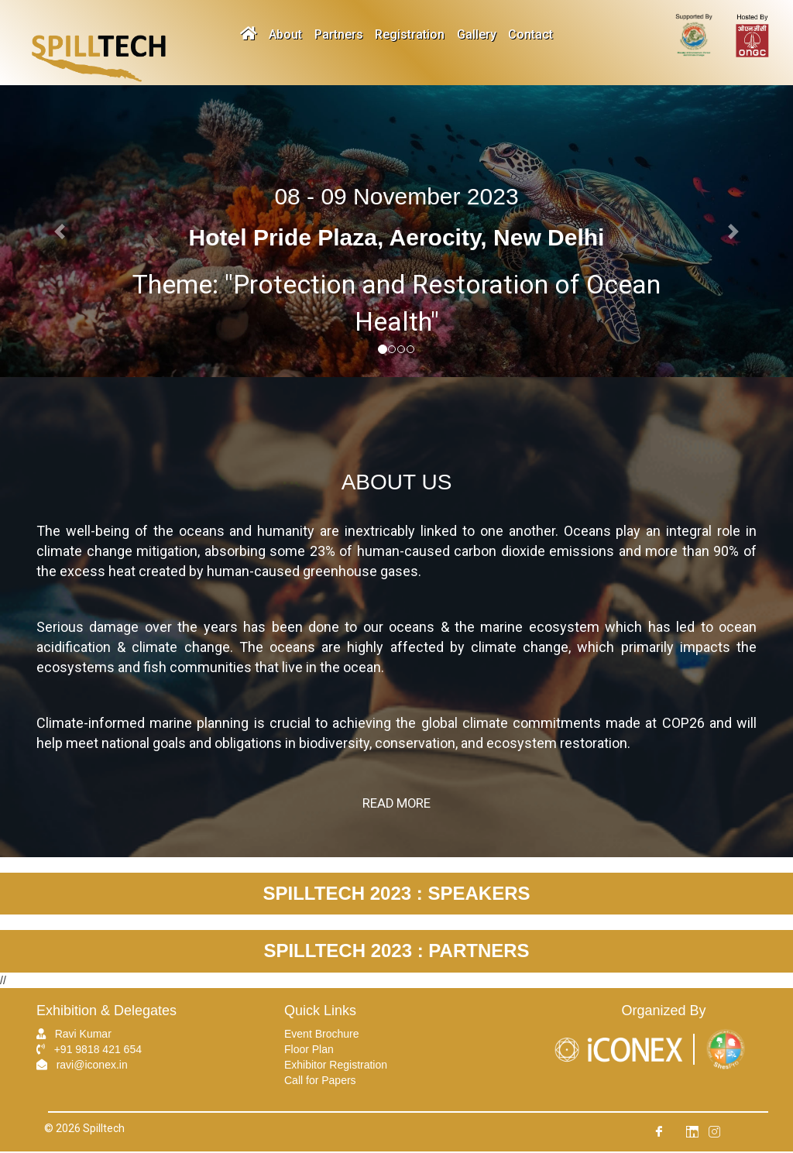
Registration (412, 34)
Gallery (482, 34)
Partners (337, 34)
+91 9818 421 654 (98, 1051)
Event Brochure (321, 1035)
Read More (397, 804)
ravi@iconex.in (92, 1066)
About (280, 34)
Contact (539, 34)
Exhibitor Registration (335, 1066)
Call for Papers (320, 1082)
